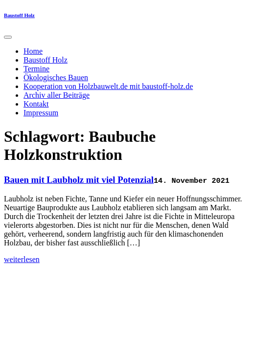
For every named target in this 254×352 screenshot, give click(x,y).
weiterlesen (22, 259)
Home (33, 51)
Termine (36, 69)
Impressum (40, 113)
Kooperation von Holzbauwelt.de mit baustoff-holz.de (108, 86)
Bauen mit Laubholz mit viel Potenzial (79, 180)
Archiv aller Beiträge (56, 95)
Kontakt (36, 104)
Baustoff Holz (19, 15)
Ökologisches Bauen (55, 77)
